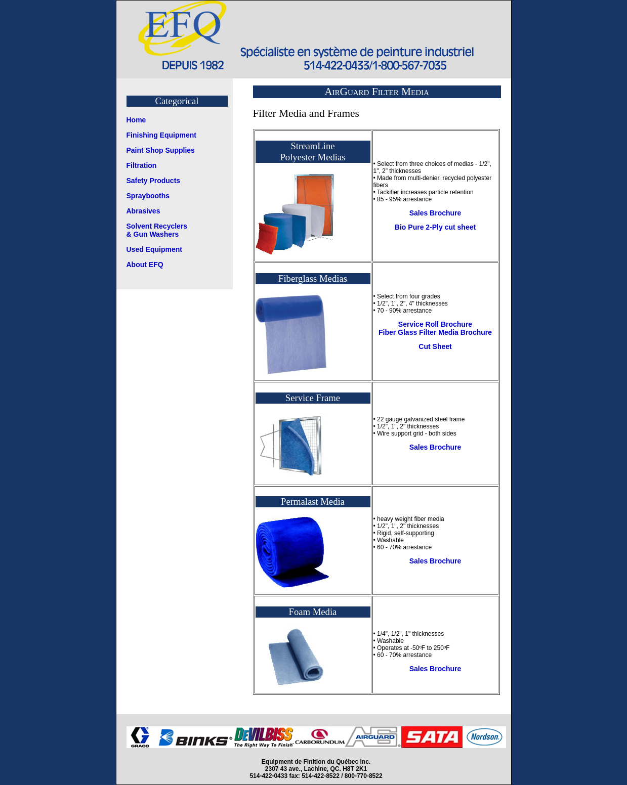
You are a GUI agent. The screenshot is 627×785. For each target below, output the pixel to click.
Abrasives (143, 211)
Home (136, 120)
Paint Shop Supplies (161, 150)
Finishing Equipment (161, 135)
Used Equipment (154, 249)
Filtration (142, 165)
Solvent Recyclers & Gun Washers (157, 230)
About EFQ (145, 264)
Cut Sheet (435, 346)
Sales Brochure (435, 213)
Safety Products (154, 181)
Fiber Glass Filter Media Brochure (435, 332)
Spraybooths (148, 196)
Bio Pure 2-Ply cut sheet (435, 227)
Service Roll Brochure (435, 324)
